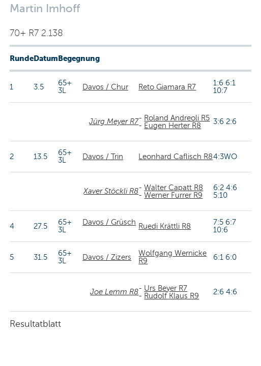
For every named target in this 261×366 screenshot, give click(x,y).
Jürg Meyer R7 (113, 121)
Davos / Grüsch (109, 222)
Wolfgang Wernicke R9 (172, 257)
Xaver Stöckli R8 (110, 191)
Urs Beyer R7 (165, 288)
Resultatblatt (35, 324)
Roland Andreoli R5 (177, 118)
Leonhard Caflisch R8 (175, 156)
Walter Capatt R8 (173, 188)
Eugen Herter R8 (172, 125)
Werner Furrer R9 (173, 195)
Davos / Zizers (106, 257)
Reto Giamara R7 (167, 87)
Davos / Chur (105, 87)
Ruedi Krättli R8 (164, 226)
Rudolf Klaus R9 (171, 296)
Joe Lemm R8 (114, 292)
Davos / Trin (102, 156)
